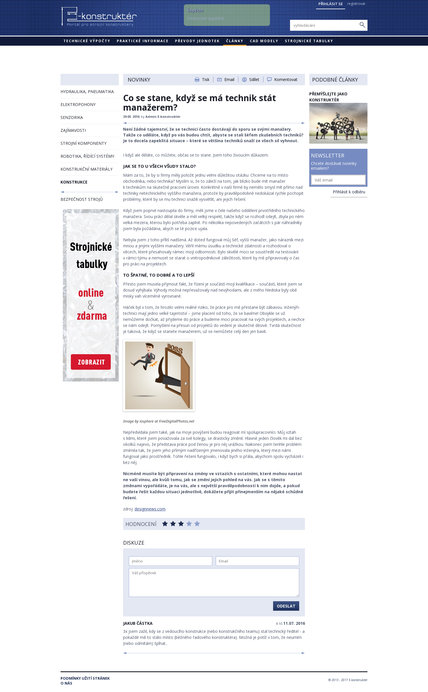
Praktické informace (143, 40)
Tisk (205, 79)
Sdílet (254, 79)
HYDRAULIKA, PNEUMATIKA (87, 91)
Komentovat (285, 79)
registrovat (356, 3)
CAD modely (264, 40)
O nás (66, 683)
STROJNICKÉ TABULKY (309, 40)
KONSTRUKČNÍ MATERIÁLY (86, 169)
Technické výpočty (86, 40)
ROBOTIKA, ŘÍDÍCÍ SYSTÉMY (87, 156)
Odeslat (286, 606)
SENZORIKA (72, 117)
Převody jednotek (197, 40)
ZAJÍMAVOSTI (73, 130)
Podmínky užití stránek (85, 678)
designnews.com (150, 509)
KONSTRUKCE (74, 182)
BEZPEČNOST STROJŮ (82, 199)
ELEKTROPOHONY (78, 104)
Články (235, 40)
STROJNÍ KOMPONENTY (83, 143)
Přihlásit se (330, 3)
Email (229, 79)
